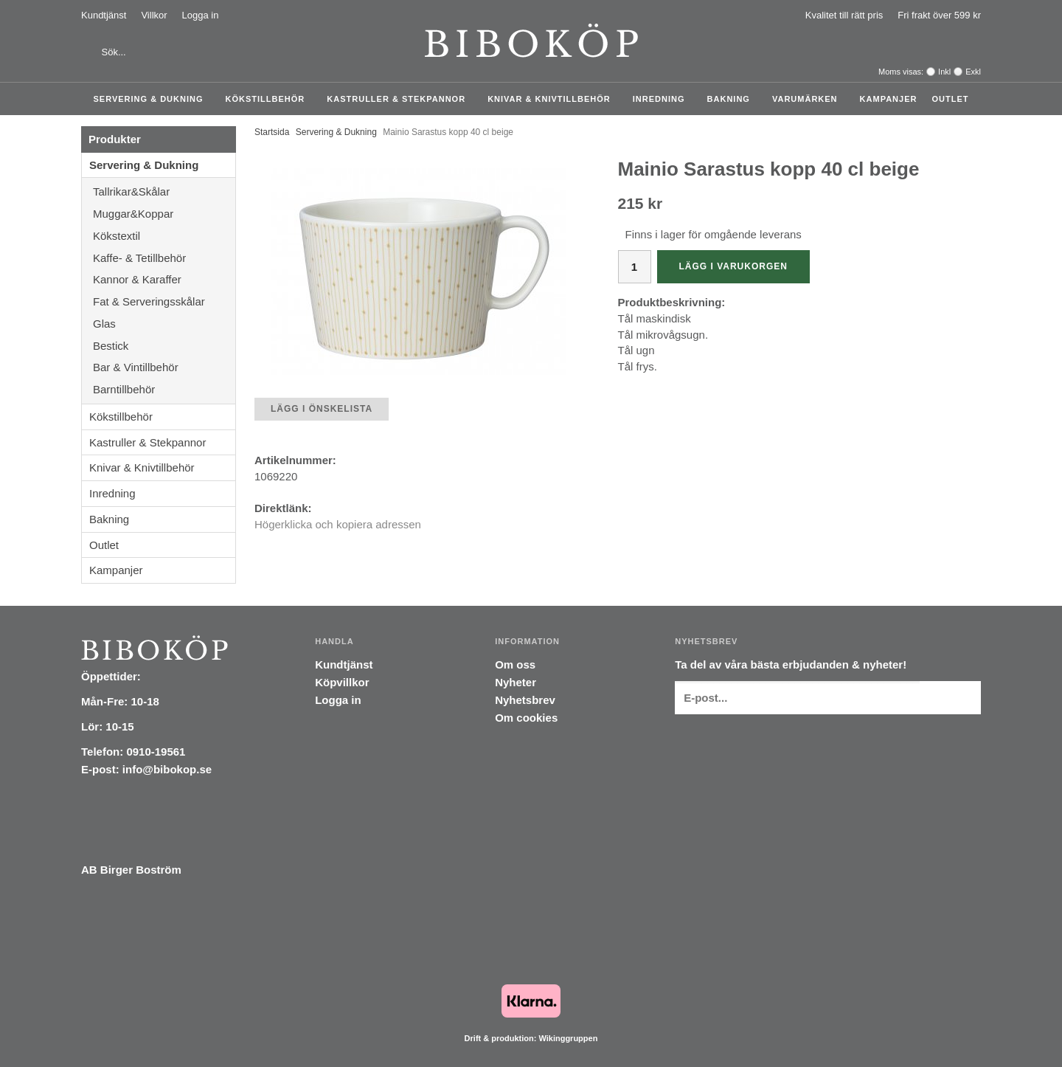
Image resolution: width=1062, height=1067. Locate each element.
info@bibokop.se (167, 769)
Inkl (944, 71)
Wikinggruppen (567, 1038)
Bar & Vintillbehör (164, 367)
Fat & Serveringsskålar (164, 301)
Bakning (732, 98)
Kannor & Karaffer (164, 279)
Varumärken (808, 98)
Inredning (663, 98)
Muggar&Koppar (164, 213)
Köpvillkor (342, 682)
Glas (164, 323)
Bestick (164, 345)
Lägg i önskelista (321, 409)
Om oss (515, 664)
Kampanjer (888, 98)
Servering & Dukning (152, 98)
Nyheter (515, 682)
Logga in (200, 15)
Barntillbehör (124, 389)
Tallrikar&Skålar (164, 191)
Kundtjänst (103, 15)
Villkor (154, 15)
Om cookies (526, 717)
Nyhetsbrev (525, 700)
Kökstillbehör (269, 98)
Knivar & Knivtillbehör (552, 98)
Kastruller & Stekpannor (400, 98)
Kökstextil (164, 235)
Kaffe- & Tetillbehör (164, 258)
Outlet (949, 98)
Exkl (973, 71)
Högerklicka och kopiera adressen (337, 524)
